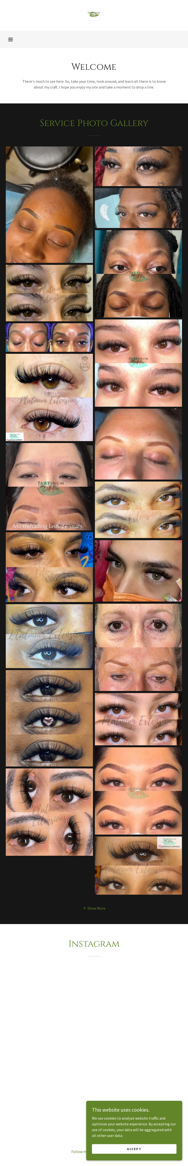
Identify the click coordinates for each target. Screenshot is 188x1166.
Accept (134, 1149)
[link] (94, 15)
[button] (10, 39)
